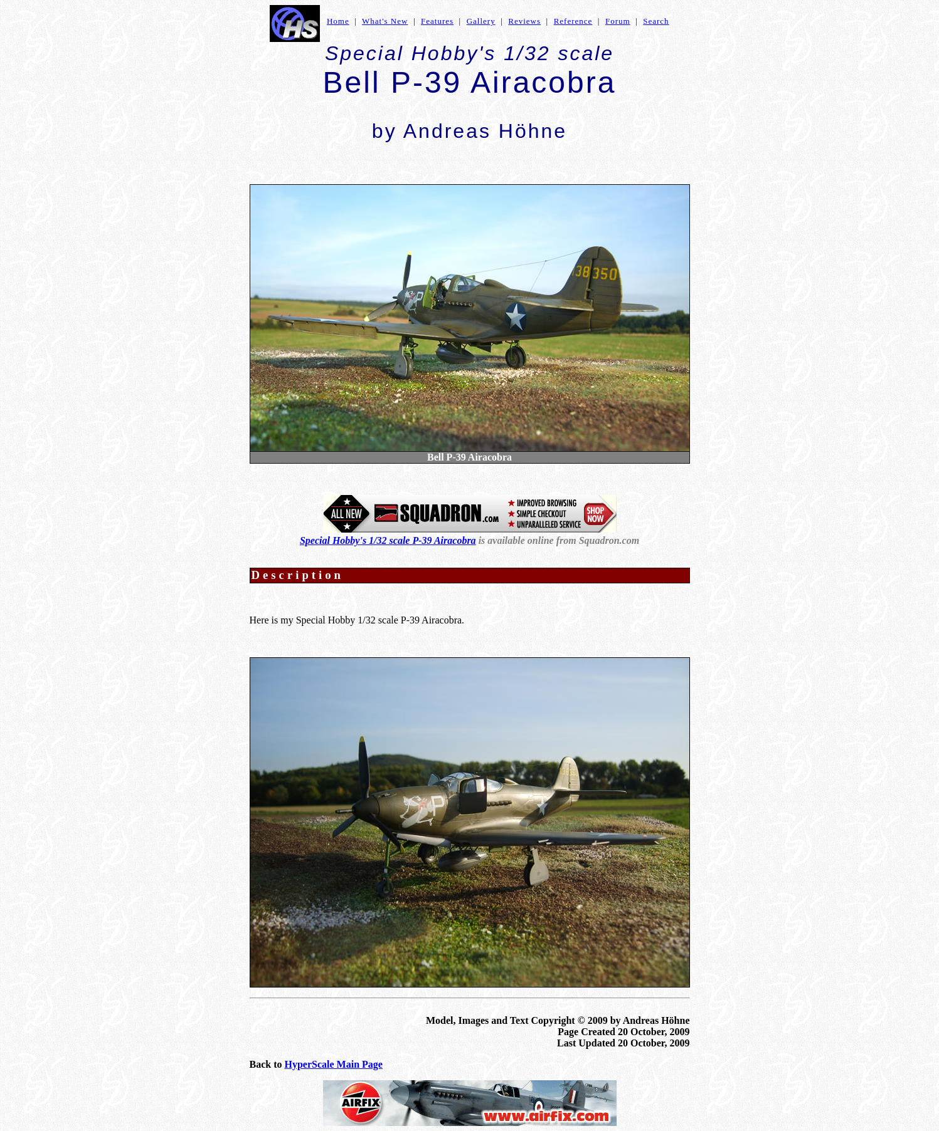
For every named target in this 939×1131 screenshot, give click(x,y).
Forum (617, 21)
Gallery (481, 21)
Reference (573, 21)
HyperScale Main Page (334, 1064)
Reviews (524, 21)
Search (656, 21)
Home (338, 21)
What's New (385, 21)
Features (437, 21)
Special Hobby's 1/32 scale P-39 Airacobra (388, 540)
